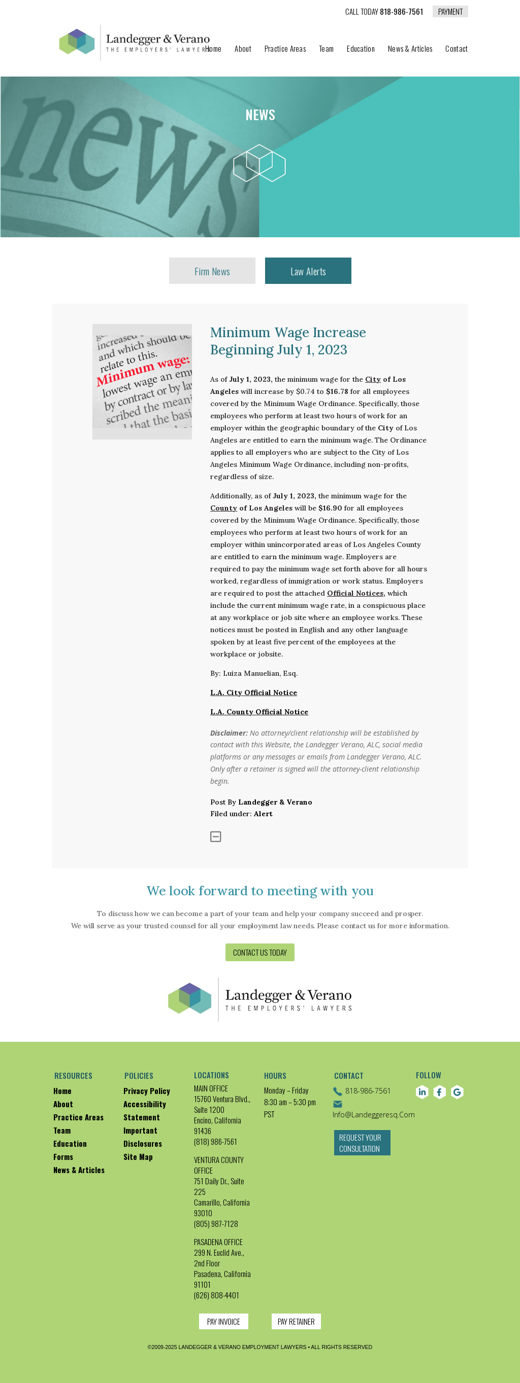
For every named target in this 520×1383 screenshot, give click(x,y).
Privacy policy (146, 1090)
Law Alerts (308, 271)
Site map (138, 1156)
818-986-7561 (384, 12)
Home (213, 49)
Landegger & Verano (275, 802)
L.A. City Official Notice (253, 692)
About (243, 49)
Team (326, 49)
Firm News (212, 271)
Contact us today (260, 952)
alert (263, 813)
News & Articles (410, 49)
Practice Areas (285, 49)
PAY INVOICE (223, 1321)
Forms (63, 1156)
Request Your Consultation (360, 1149)
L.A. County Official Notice (259, 711)
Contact (456, 49)
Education (361, 49)
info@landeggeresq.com (374, 1109)
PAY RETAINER (296, 1321)
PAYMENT (450, 11)
